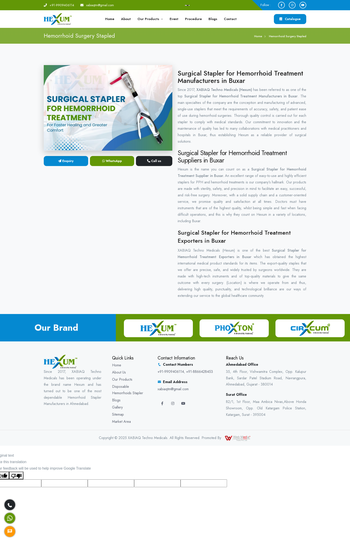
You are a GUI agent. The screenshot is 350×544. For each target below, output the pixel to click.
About (126, 18)
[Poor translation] (16, 475)
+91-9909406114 (62, 5)
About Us (119, 372)
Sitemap (118, 414)
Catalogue (290, 19)
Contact (230, 18)
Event (174, 18)
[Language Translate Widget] (187, 5)
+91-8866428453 (199, 371)
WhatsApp (112, 161)
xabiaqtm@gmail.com (100, 5)
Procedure (193, 18)
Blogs (212, 18)
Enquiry (65, 161)
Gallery (117, 407)
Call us (154, 161)
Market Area (121, 421)
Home (109, 18)
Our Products (148, 18)
